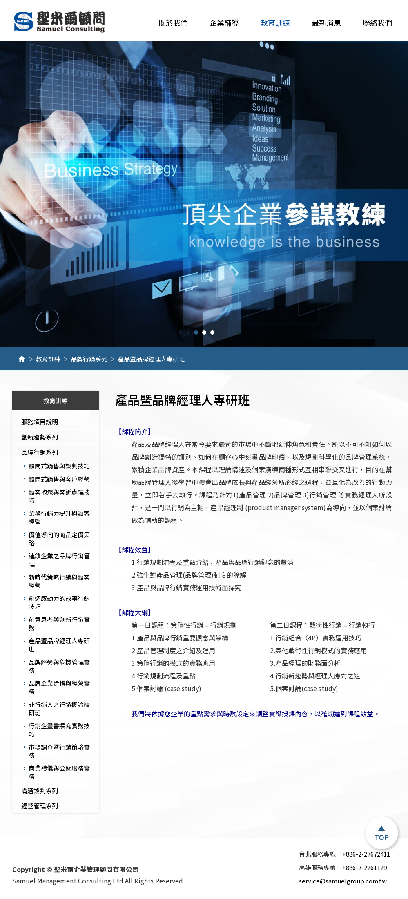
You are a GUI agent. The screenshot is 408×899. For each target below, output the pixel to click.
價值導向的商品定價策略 (59, 538)
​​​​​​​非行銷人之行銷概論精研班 (59, 708)
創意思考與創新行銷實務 (59, 623)
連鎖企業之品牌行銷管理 (59, 559)
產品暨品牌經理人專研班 (59, 644)
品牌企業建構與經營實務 (59, 687)
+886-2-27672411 (344, 854)
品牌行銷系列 (89, 359)
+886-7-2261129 (343, 867)
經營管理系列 (39, 805)
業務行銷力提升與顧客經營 (59, 517)
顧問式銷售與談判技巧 (59, 466)
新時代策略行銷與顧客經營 (59, 581)
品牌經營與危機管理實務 (59, 666)
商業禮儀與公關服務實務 (59, 772)
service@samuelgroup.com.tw (343, 881)
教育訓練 (48, 359)
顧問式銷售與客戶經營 (59, 479)
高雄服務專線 (318, 867)
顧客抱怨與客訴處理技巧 (59, 496)
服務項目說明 (39, 421)
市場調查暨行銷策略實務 (59, 751)
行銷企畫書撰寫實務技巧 (59, 729)
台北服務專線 (318, 854)
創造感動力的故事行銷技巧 (59, 602)
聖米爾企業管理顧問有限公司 (60, 22)
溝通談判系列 (39, 790)
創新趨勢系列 (39, 437)
